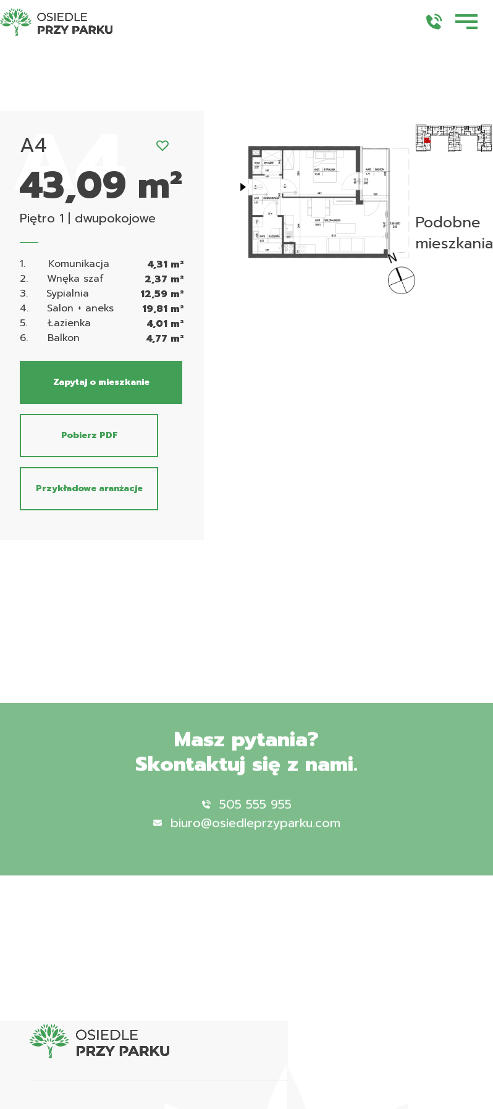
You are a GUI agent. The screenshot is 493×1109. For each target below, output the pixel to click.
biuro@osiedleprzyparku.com (246, 838)
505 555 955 (247, 819)
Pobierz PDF (89, 435)
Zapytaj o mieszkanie (101, 382)
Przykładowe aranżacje (89, 488)
